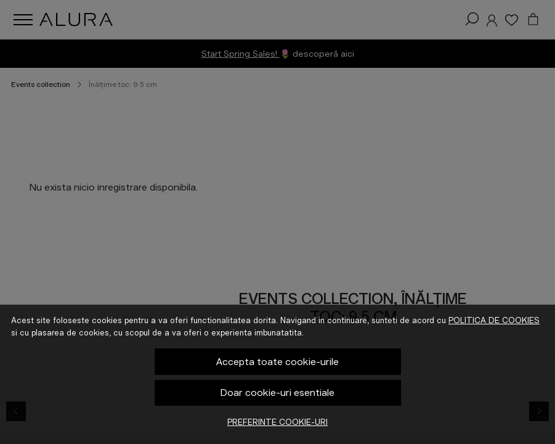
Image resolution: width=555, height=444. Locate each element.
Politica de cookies (494, 320)
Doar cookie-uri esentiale (277, 392)
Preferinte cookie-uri (277, 422)
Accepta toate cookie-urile (277, 361)
